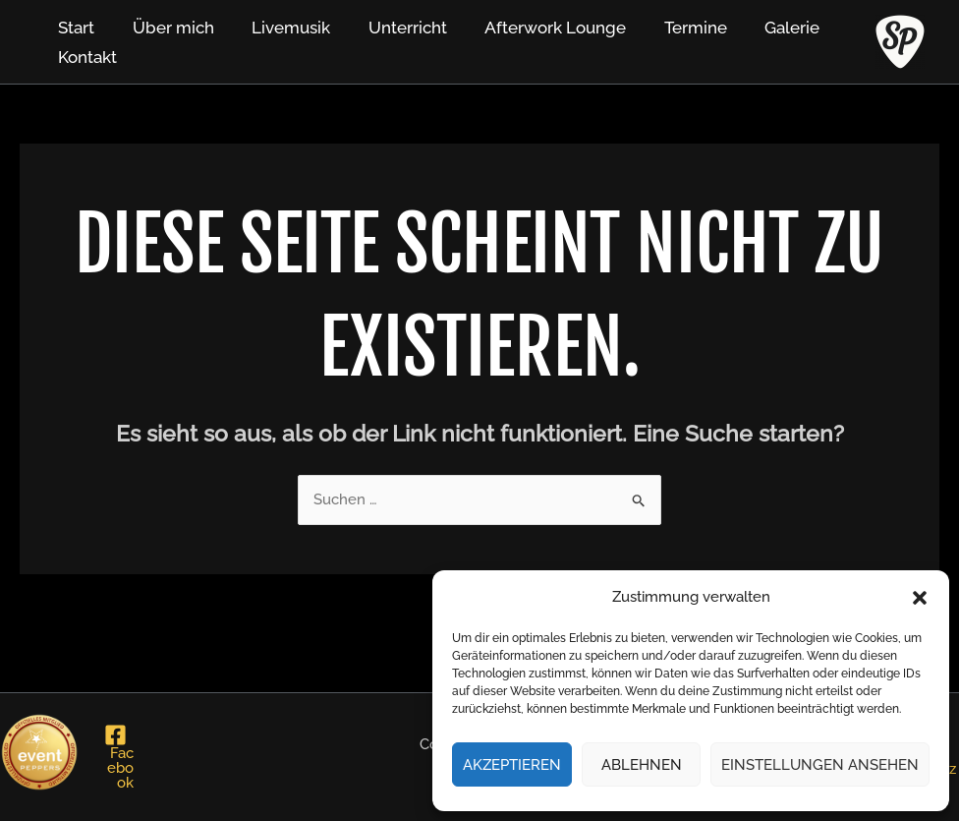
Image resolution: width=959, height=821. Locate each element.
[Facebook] (116, 757)
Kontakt (85, 57)
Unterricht (392, 27)
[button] (920, 598)
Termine (671, 27)
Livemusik (280, 27)
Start (74, 27)
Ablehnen (641, 765)
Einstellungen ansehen (820, 765)
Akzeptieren (512, 765)
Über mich (166, 27)
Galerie (763, 27)
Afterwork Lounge (535, 27)
